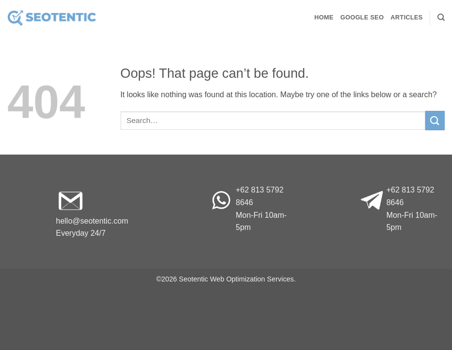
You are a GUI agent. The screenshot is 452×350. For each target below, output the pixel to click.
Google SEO (361, 17)
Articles (407, 17)
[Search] (441, 17)
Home (323, 17)
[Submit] (435, 120)
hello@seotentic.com (92, 221)
